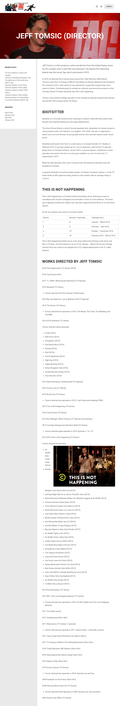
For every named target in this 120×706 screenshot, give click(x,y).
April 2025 (8, 117)
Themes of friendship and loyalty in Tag (18, 78)
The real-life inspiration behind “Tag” (17, 100)
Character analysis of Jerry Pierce (16, 85)
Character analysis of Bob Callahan (16, 95)
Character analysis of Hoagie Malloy (17, 97)
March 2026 (9, 113)
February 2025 (9, 120)
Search (109, 6)
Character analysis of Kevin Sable (16, 87)
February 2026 (9, 115)
